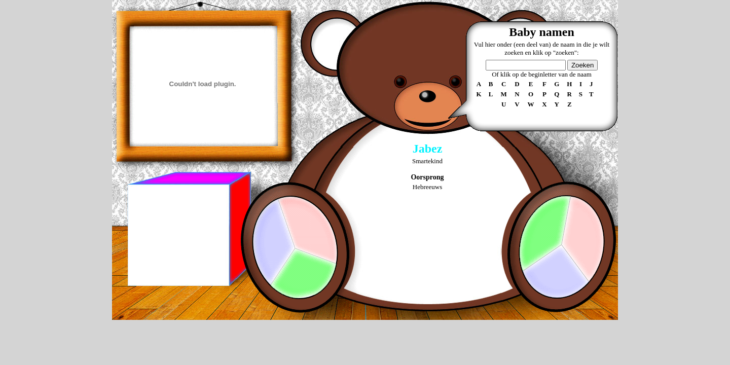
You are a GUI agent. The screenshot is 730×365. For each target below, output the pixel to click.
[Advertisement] (178, 235)
